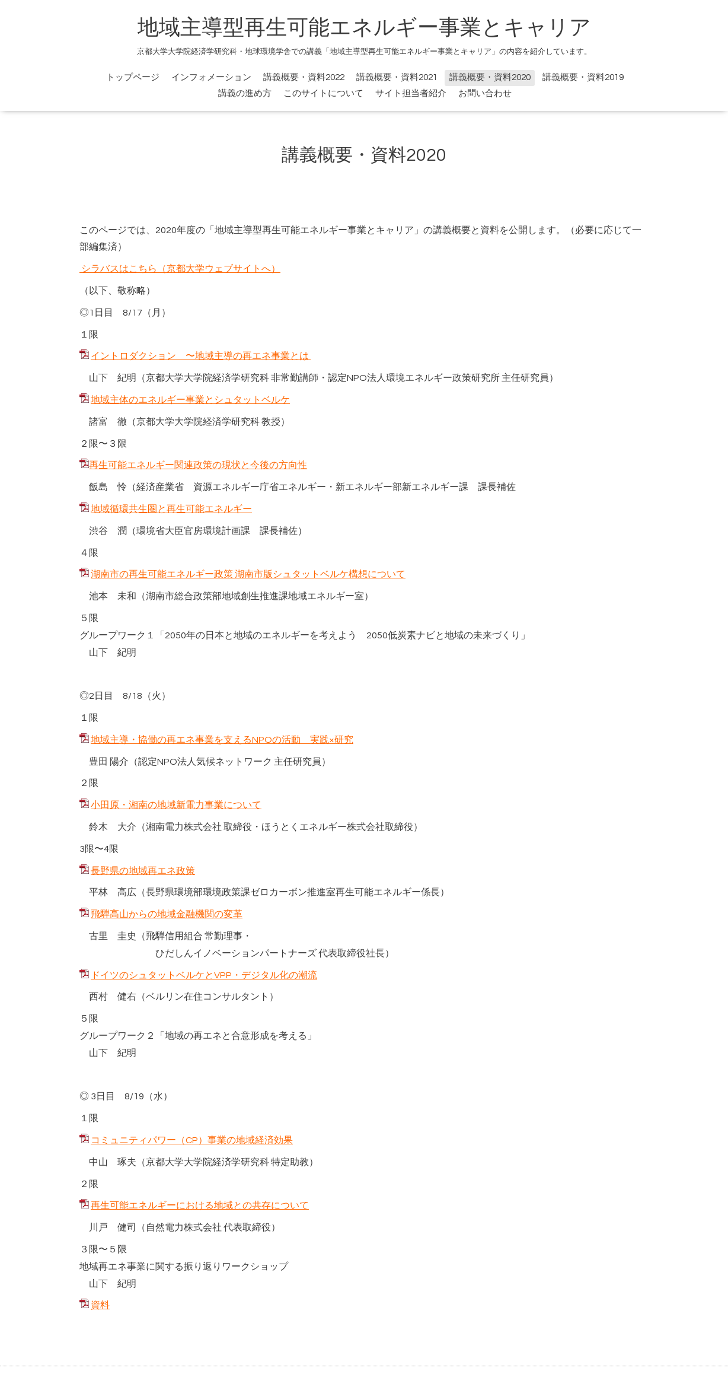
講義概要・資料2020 (490, 77)
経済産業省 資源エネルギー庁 (202, 487)
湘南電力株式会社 (184, 827)
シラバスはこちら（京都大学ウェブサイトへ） (179, 268)
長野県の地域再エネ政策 (143, 871)
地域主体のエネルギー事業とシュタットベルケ (190, 400)
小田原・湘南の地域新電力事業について (176, 805)
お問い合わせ (485, 93)
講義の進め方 (245, 93)
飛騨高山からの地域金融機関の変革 (166, 914)
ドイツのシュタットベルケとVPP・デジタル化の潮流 (204, 975)
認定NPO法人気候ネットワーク (205, 761)
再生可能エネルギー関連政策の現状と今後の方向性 (198, 465)
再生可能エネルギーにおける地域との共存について (200, 1205)
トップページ (132, 77)
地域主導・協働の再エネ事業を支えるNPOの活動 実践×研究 (222, 740)
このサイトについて (323, 93)
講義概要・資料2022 (303, 77)
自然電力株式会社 (184, 1227)
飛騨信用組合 (174, 936)
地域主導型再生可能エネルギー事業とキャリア (364, 28)
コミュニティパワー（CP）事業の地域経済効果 (192, 1140)
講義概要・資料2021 (397, 77)
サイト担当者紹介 (410, 93)
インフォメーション (211, 77)
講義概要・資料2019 (583, 77)
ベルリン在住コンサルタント (207, 996)
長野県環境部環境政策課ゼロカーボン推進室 (241, 892)
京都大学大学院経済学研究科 (207, 378)
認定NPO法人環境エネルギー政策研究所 (414, 378)
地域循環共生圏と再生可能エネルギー (171, 509)
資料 (100, 1305)
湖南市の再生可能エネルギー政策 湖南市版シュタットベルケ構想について (248, 574)
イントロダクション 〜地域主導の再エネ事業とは (201, 356)
